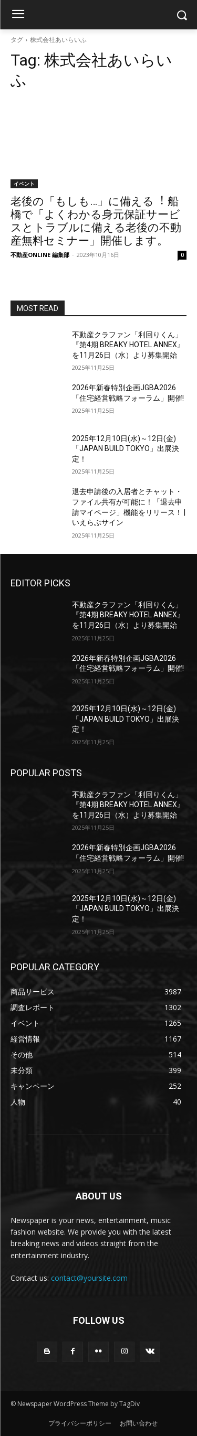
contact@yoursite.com (89, 1278)
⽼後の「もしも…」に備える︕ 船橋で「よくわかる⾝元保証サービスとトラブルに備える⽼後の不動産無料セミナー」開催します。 (96, 221)
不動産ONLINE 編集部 (40, 255)
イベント (24, 183)
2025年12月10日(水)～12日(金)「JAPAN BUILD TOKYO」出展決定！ (125, 448)
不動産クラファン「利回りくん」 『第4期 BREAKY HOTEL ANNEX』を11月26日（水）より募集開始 (128, 344)
